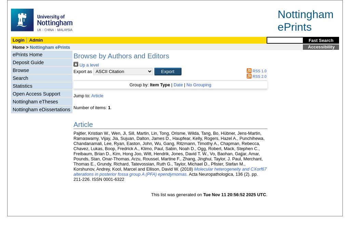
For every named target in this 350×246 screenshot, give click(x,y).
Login (19, 40)
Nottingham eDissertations (41, 109)
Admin (36, 40)
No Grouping (198, 84)
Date (178, 84)
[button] (167, 71)
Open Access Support (36, 94)
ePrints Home (27, 54)
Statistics (22, 86)
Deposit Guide (28, 62)
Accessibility (321, 46)
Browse (21, 70)
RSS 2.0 (256, 76)
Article (97, 95)
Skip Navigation (22, 4)
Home (19, 47)
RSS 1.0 (256, 71)
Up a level (86, 65)
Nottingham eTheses (35, 101)
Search (20, 78)
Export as (82, 71)
